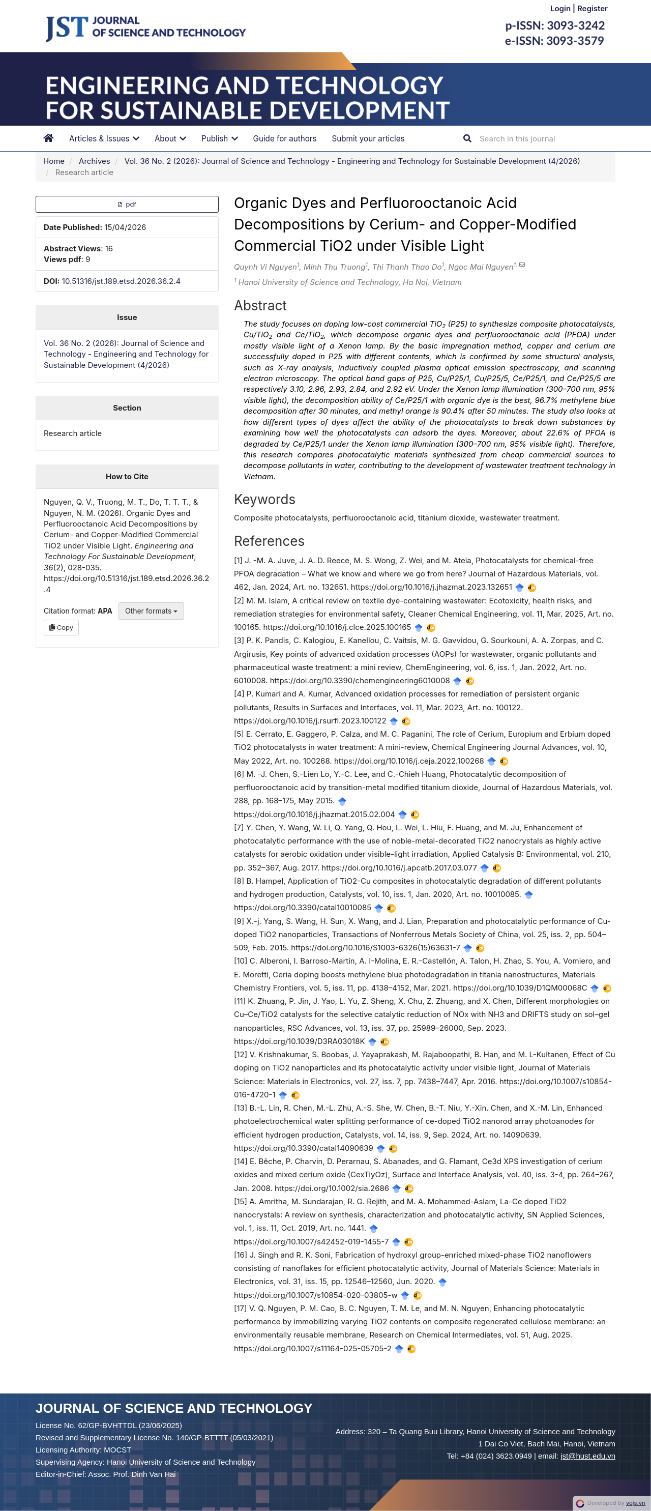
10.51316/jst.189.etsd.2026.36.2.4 (121, 281)
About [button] (170, 138)
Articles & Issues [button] (104, 138)
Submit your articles (368, 138)
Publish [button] (219, 138)
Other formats (151, 610)
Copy (61, 627)
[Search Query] (541, 139)
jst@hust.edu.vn (587, 1455)
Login (561, 8)
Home (54, 161)
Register (592, 8)
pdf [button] (127, 204)
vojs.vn (635, 1502)
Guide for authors (285, 138)
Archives (94, 161)
